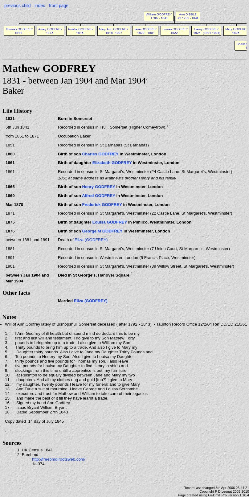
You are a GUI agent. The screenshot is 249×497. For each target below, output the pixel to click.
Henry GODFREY (98, 186)
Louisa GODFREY (109, 222)
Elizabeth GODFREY (112, 162)
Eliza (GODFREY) (91, 239)
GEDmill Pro (217, 495)
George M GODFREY (102, 231)
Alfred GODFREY (98, 195)
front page (58, 5)
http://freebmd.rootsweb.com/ (58, 459)
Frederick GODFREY (102, 204)
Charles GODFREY (100, 154)
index (40, 5)
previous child (17, 5)
